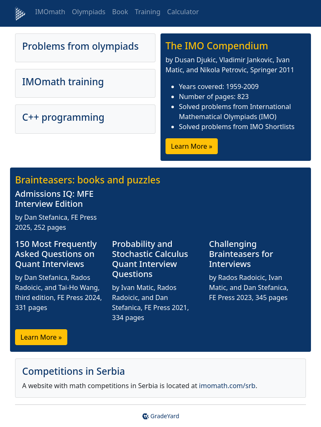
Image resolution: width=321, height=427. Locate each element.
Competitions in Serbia (73, 371)
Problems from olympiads (80, 46)
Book (120, 11)
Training (147, 11)
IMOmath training (63, 81)
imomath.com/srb (227, 385)
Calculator (183, 11)
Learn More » (191, 146)
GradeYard (160, 416)
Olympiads (88, 11)
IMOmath (50, 11)
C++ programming (63, 117)
